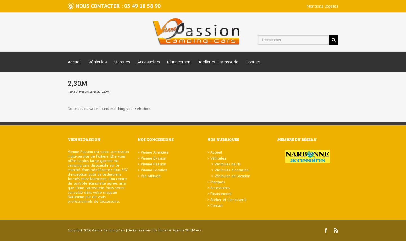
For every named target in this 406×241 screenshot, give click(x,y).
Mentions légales (322, 6)
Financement (179, 61)
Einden (163, 230)
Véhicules (97, 61)
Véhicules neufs (228, 164)
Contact (252, 61)
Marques (122, 61)
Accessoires (148, 61)
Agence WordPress (187, 230)
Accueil (74, 61)
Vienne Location (154, 170)
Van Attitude (151, 175)
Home (71, 92)
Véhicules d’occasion (232, 170)
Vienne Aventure (155, 152)
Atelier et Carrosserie (218, 61)
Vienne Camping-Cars (108, 230)
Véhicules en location (232, 175)
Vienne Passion (153, 164)
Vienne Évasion (153, 158)
